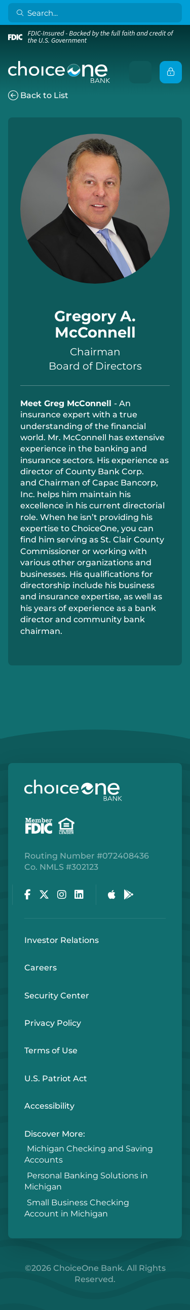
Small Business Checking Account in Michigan (76, 1208)
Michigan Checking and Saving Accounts (88, 1154)
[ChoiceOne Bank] (59, 72)
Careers (40, 967)
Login (7, 1302)
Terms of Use (51, 1050)
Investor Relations (61, 940)
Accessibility (49, 1106)
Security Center (56, 995)
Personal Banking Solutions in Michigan (86, 1181)
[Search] (97, 12)
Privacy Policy (52, 1023)
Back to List (38, 95)
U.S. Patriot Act (55, 1078)
